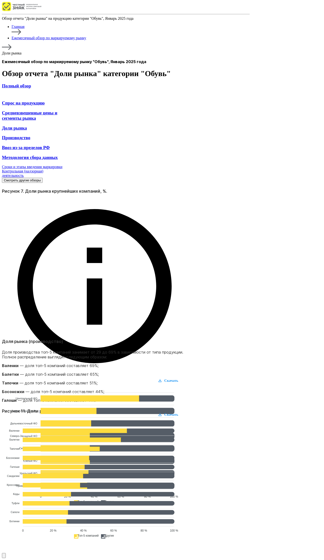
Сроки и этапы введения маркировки (32, 167)
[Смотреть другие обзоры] (4, 555)
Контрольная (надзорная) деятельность (22, 173)
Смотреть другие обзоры (22, 180)
